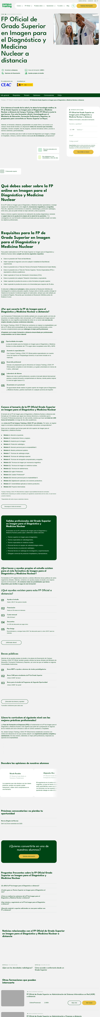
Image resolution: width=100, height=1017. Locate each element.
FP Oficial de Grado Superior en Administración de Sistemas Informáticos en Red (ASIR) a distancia (61, 995)
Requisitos (16, 95)
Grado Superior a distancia (21, 100)
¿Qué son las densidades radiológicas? (17, 968)
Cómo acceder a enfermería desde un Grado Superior (49, 969)
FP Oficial (9, 100)
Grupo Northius (72, 145)
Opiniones (36, 95)
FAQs (60, 95)
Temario (26, 95)
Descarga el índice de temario (13, 506)
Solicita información (29, 856)
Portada (3, 100)
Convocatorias (49, 95)
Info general (5, 95)
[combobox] (72, 129)
